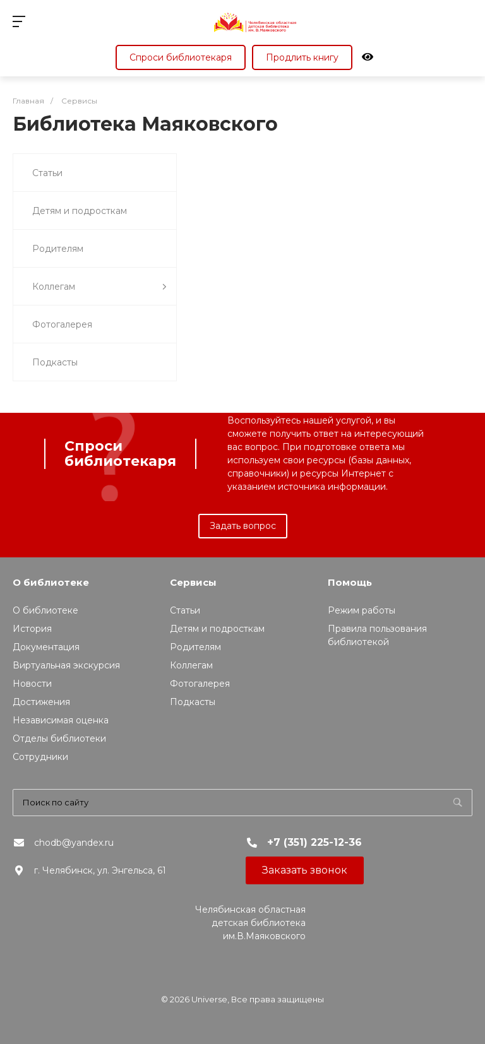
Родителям (57, 248)
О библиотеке (51, 582)
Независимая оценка (61, 720)
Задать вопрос (243, 525)
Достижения (41, 702)
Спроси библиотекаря (180, 57)
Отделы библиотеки (59, 738)
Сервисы (193, 582)
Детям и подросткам (79, 211)
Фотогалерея (62, 324)
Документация (46, 647)
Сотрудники (40, 756)
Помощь (350, 582)
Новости (32, 683)
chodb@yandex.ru (74, 842)
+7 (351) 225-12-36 (314, 842)
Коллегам (99, 287)
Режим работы (361, 610)
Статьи (47, 173)
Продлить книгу (302, 57)
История (32, 628)
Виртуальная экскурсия (66, 665)
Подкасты (55, 362)
